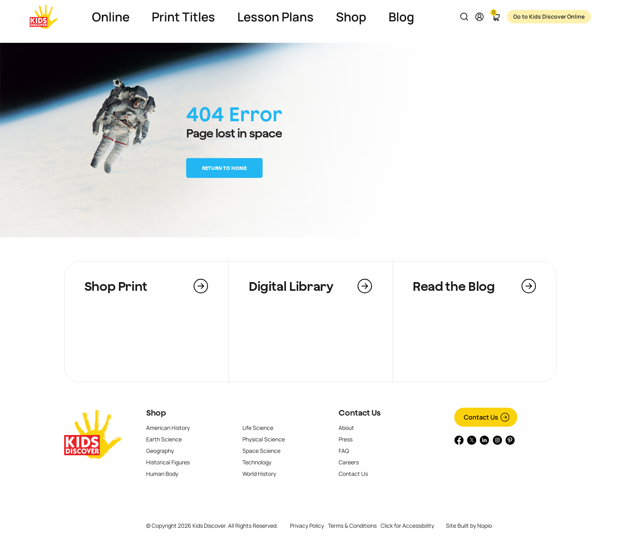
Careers (349, 462)
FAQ (344, 450)
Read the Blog (454, 286)
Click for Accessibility (407, 526)
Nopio (484, 525)
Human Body (162, 473)
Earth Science (164, 439)
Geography (160, 450)
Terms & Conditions (352, 525)
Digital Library (291, 286)
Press (345, 439)
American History (168, 427)
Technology (256, 462)
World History (259, 473)
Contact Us (359, 412)
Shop (156, 412)
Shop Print (115, 286)
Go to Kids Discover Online (549, 16)
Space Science (261, 450)
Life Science (257, 427)
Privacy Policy (307, 525)
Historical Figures (168, 462)
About (346, 427)
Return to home (224, 168)
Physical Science (263, 439)
